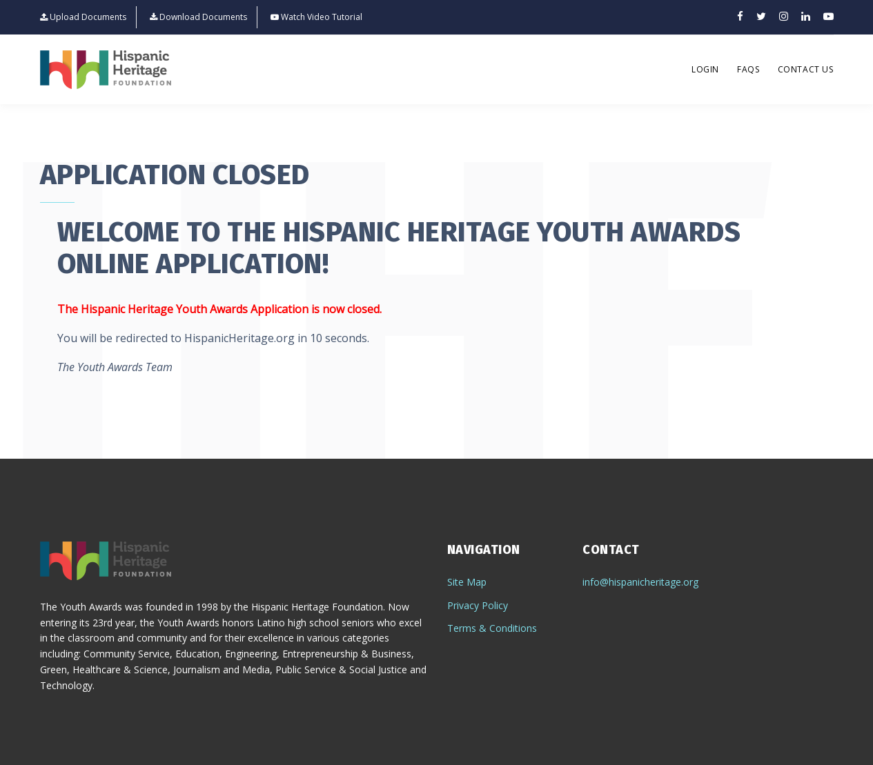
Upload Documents (83, 17)
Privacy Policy (477, 605)
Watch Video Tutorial (316, 17)
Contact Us (806, 69)
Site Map (467, 581)
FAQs (748, 69)
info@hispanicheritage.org (640, 581)
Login (705, 69)
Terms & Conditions (492, 628)
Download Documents (198, 17)
